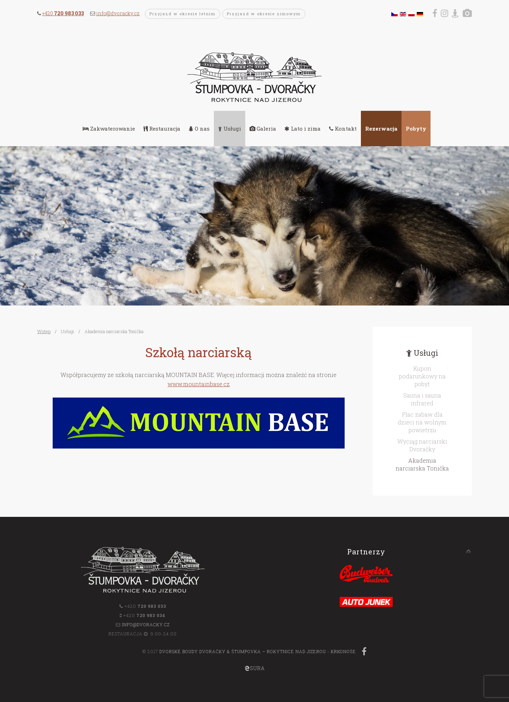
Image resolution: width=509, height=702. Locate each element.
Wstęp (44, 331)
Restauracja (162, 128)
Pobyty (416, 128)
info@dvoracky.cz (118, 13)
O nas (199, 128)
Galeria (263, 128)
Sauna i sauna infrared (422, 399)
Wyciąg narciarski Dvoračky (422, 445)
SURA (255, 668)
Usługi (229, 128)
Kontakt (343, 128)
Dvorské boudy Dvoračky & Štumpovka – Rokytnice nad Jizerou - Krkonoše (257, 651)
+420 (63, 13)
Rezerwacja (381, 128)
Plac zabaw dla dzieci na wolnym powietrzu (422, 422)
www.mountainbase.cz (199, 384)
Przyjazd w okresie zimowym (264, 13)
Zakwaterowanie (109, 128)
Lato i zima (303, 128)
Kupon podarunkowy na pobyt (422, 376)
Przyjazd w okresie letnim (183, 13)
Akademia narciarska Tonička (422, 464)
